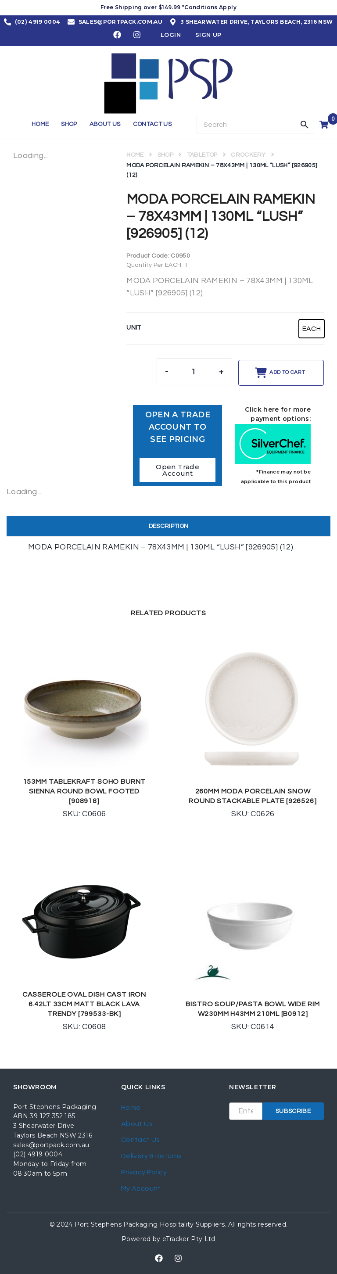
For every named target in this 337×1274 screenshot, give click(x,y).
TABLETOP (202, 155)
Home (134, 155)
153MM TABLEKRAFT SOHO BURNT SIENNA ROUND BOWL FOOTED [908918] (84, 791)
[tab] (169, 526)
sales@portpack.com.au (51, 1145)
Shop (165, 155)
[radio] (311, 328)
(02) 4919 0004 (37, 1154)
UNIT (133, 327)
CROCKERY (248, 155)
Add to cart (287, 372)
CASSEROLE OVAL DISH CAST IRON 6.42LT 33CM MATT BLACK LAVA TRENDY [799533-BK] (84, 1004)
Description (169, 526)
